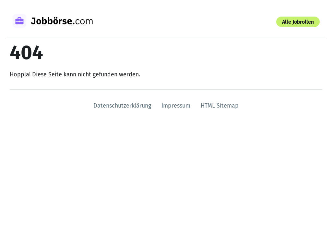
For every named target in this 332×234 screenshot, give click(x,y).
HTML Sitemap (220, 105)
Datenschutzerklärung (122, 105)
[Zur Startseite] (61, 22)
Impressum (175, 105)
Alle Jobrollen (298, 22)
